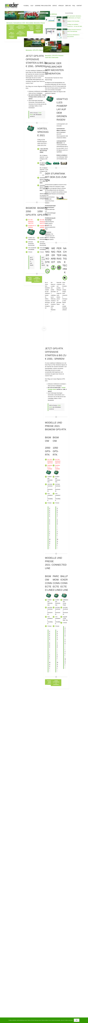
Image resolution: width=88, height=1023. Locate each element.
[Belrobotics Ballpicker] (64, 593)
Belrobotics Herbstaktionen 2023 (16, 23)
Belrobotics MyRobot (51, 14)
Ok (76, 1020)
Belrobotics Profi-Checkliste (72, 21)
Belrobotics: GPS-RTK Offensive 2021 (37, 50)
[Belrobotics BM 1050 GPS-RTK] (43, 229)
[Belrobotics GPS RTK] (31, 229)
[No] (86, 1020)
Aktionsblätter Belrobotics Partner (35, 23)
